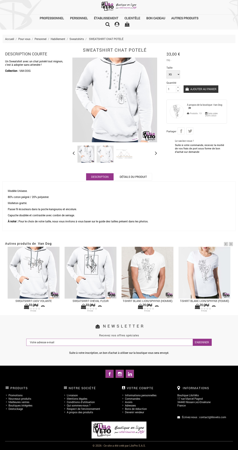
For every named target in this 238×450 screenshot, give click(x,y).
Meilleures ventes (18, 402)
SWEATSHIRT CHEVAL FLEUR (91, 301)
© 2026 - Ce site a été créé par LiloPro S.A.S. (119, 445)
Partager (181, 131)
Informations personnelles (140, 395)
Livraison (72, 395)
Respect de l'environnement (83, 409)
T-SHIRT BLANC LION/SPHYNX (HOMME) (147, 301)
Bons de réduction (136, 409)
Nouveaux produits (19, 398)
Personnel (79, 18)
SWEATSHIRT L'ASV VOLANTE (33, 301)
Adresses (130, 405)
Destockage (15, 409)
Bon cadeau (155, 18)
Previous (226, 244)
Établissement (106, 18)
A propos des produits (80, 412)
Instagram (120, 374)
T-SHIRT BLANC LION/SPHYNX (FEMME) (204, 301)
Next (231, 244)
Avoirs (128, 402)
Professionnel (52, 18)
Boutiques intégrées (20, 405)
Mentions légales (77, 398)
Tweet (190, 131)
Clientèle (132, 18)
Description (99, 177)
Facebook (109, 374)
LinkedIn (130, 374)
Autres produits (184, 18)
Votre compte (140, 388)
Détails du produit (133, 177)
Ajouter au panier (203, 89)
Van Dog (217, 104)
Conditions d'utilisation (81, 402)
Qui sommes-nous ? (79, 405)
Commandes (132, 398)
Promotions (15, 395)
